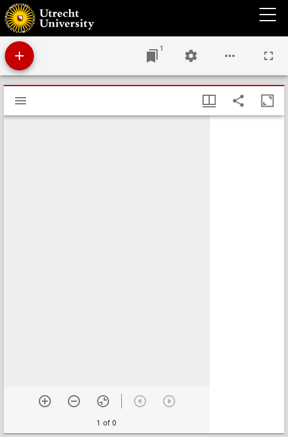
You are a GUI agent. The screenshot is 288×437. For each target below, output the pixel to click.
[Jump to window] (152, 55)
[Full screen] (268, 55)
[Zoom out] (74, 401)
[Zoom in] (44, 401)
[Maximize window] (267, 100)
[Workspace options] (229, 55)
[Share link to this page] (238, 100)
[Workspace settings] (191, 55)
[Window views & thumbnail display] (209, 100)
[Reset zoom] (103, 401)
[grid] (247, 274)
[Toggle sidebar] (20, 100)
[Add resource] (19, 55)
